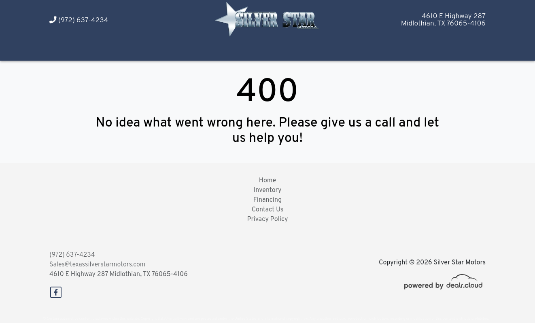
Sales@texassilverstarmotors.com (97, 265)
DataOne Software (172, 319)
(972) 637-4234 (78, 20)
